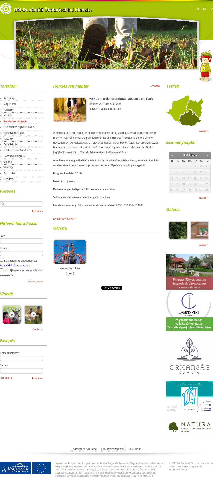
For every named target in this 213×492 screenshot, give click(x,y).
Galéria (7, 161)
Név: (3, 235)
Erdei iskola (10, 144)
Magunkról (9, 104)
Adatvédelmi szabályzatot (15, 265)
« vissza (155, 86)
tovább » (37, 329)
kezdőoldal (197, 8)
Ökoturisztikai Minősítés (17, 150)
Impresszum (135, 449)
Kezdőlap (8, 98)
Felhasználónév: (9, 353)
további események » (64, 218)
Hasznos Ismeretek (14, 156)
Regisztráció (6, 378)
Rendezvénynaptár (15, 121)
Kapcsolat (9, 173)
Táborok (8, 138)
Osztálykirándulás (13, 132)
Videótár (8, 167)
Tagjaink (8, 109)
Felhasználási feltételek (112, 449)
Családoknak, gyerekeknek (19, 127)
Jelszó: (4, 365)
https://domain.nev (5, 8)
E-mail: (4, 248)
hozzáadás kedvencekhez (211, 8)
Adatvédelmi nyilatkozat (84, 449)
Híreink (7, 115)
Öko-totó (8, 179)
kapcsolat (204, 8)
